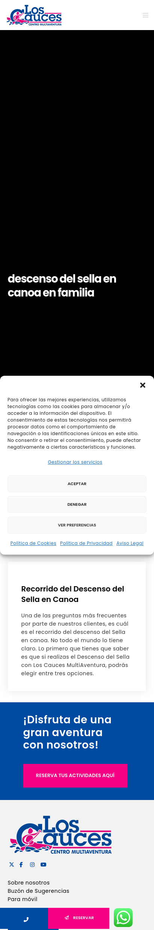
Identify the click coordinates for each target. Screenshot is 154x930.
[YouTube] (42, 863)
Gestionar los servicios (75, 462)
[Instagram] (31, 863)
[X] (10, 863)
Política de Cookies (33, 543)
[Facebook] (21, 863)
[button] (142, 385)
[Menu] (143, 15)
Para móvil (23, 899)
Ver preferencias (77, 525)
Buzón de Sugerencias (38, 891)
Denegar (76, 504)
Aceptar (77, 484)
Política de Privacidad (86, 543)
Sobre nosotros (29, 882)
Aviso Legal (129, 543)
